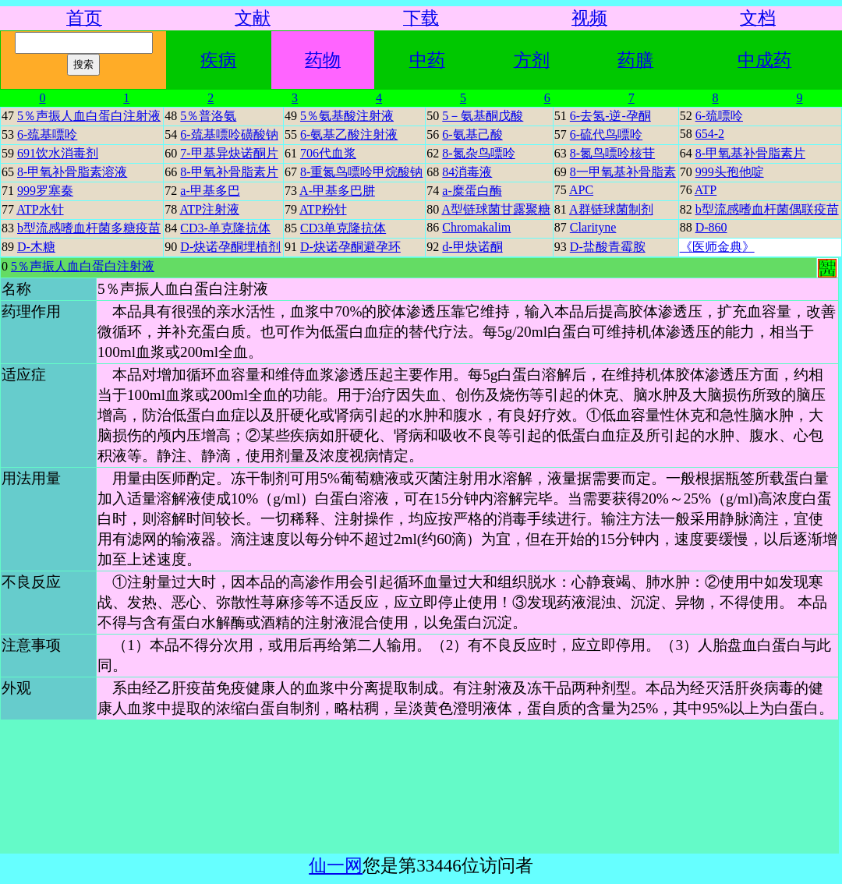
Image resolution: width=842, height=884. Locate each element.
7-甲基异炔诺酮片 (229, 153)
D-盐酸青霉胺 (608, 246)
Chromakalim (476, 227)
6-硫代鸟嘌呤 (606, 134)
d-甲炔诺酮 (472, 246)
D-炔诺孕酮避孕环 (350, 246)
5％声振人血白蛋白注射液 (89, 115)
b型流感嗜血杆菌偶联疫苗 (767, 209)
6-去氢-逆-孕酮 (610, 115)
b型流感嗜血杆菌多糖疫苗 (89, 228)
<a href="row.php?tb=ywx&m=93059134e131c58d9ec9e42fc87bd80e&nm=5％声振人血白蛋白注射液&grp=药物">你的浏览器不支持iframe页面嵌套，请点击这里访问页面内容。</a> (419, 555)
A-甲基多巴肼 (337, 190)
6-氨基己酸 (472, 134)
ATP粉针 (322, 209)
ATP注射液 (209, 209)
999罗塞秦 (45, 190)
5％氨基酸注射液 (347, 115)
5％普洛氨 (208, 115)
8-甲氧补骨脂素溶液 (72, 172)
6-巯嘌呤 (719, 115)
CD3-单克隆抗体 (225, 228)
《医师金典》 (717, 246)
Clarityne (593, 227)
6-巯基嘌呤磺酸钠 (229, 134)
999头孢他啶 (729, 172)
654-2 (709, 133)
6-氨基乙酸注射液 (349, 134)
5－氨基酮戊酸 (482, 115)
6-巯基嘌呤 (47, 134)
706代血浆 (328, 153)
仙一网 (336, 865)
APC (581, 189)
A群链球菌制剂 (611, 209)
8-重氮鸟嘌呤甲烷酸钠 (361, 172)
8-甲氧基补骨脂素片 (750, 153)
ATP (705, 189)
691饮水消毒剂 (57, 153)
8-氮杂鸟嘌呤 (478, 153)
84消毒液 (467, 172)
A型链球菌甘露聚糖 (495, 209)
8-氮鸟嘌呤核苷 (612, 153)
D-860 (711, 227)
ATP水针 (39, 209)
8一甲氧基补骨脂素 (623, 172)
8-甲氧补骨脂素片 (229, 172)
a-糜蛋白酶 (471, 190)
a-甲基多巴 (209, 190)
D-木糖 (36, 246)
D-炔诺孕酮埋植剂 (230, 246)
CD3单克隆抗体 (343, 228)
